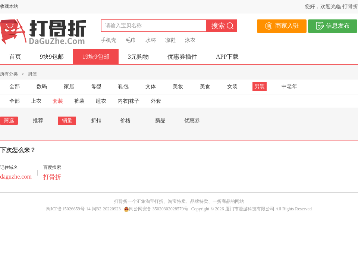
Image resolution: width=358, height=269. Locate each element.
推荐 (38, 120)
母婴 (96, 86)
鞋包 (123, 86)
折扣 (96, 120)
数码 (42, 86)
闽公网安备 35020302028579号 (156, 208)
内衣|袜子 (128, 101)
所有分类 (9, 74)
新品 (160, 120)
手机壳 (108, 40)
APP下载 (227, 56)
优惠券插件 (182, 56)
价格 (128, 120)
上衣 (36, 101)
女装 (232, 86)
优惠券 (192, 120)
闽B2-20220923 (106, 208)
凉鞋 (170, 40)
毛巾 (131, 40)
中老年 (289, 86)
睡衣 (101, 101)
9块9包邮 (52, 56)
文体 (150, 86)
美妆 (178, 86)
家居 (69, 86)
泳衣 (190, 40)
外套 (156, 101)
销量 (67, 120)
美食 (205, 86)
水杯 (150, 40)
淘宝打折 (154, 201)
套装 (58, 101)
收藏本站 (9, 6)
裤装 (79, 101)
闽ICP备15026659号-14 (68, 208)
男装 (259, 86)
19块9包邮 (95, 56)
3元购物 (138, 56)
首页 (15, 56)
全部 (14, 86)
